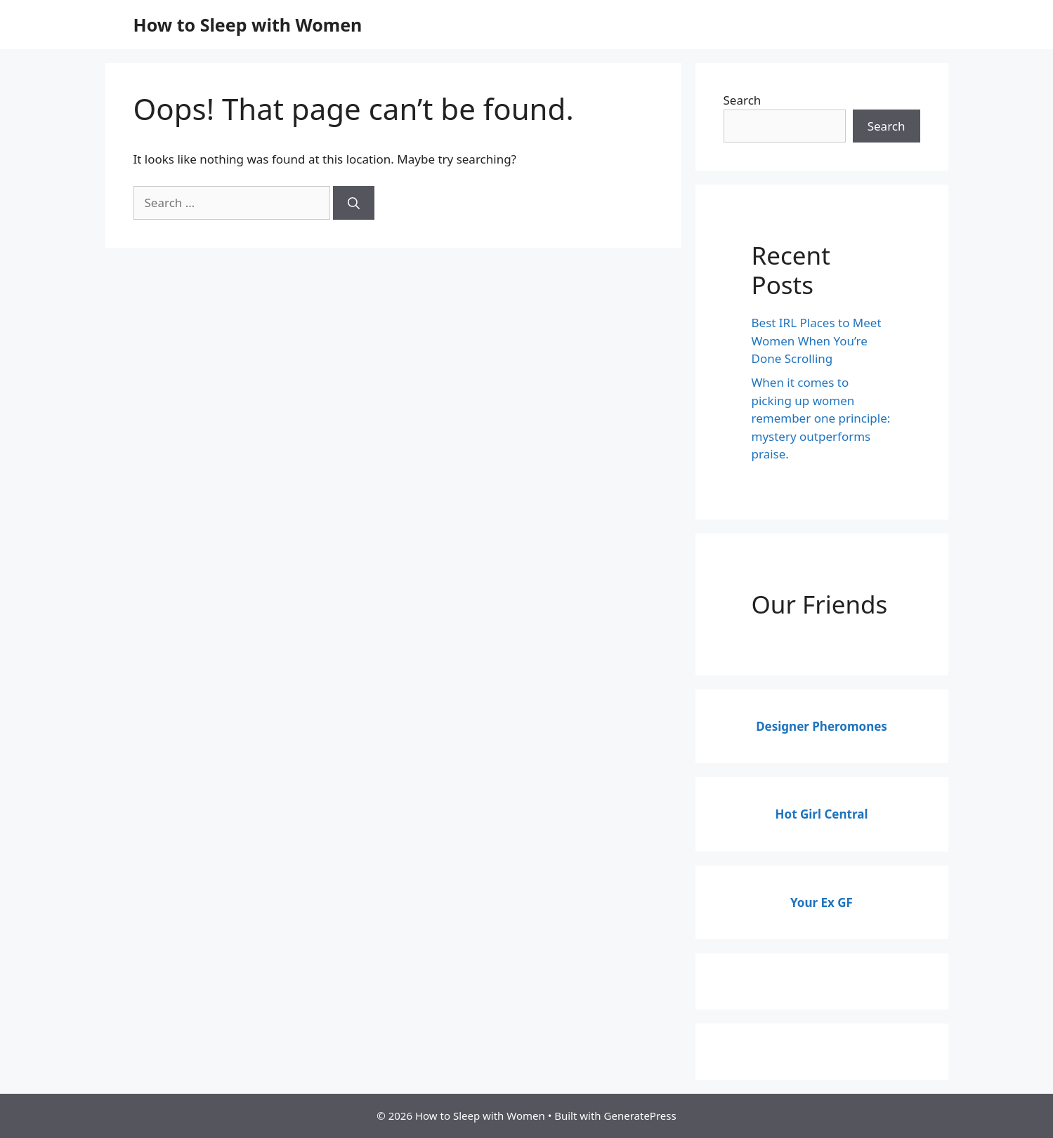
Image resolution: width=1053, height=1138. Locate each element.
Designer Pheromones (821, 726)
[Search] (353, 203)
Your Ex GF (821, 902)
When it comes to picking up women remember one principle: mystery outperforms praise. (821, 418)
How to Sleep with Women (247, 25)
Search (742, 100)
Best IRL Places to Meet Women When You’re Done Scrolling (817, 340)
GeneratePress (640, 1116)
